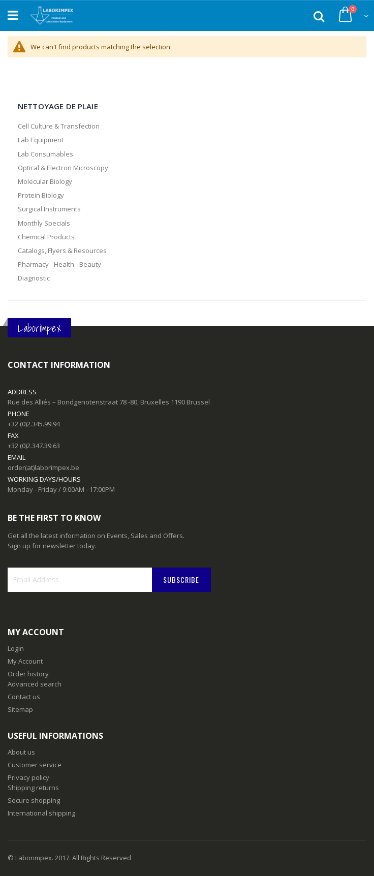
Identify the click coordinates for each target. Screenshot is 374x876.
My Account (25, 661)
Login (16, 648)
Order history (28, 673)
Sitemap (20, 709)
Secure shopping (34, 800)
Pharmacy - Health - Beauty (59, 264)
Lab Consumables (45, 154)
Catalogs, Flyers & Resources (62, 250)
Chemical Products (46, 236)
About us (21, 752)
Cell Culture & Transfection (59, 126)
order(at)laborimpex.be (43, 467)
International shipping (41, 813)
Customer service (34, 764)
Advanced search (34, 684)
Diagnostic (34, 278)
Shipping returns (33, 787)
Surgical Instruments (49, 208)
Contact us (24, 696)
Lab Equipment (41, 139)
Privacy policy (28, 777)
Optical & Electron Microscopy (63, 167)
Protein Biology (41, 195)
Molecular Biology (45, 181)
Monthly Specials (44, 223)
